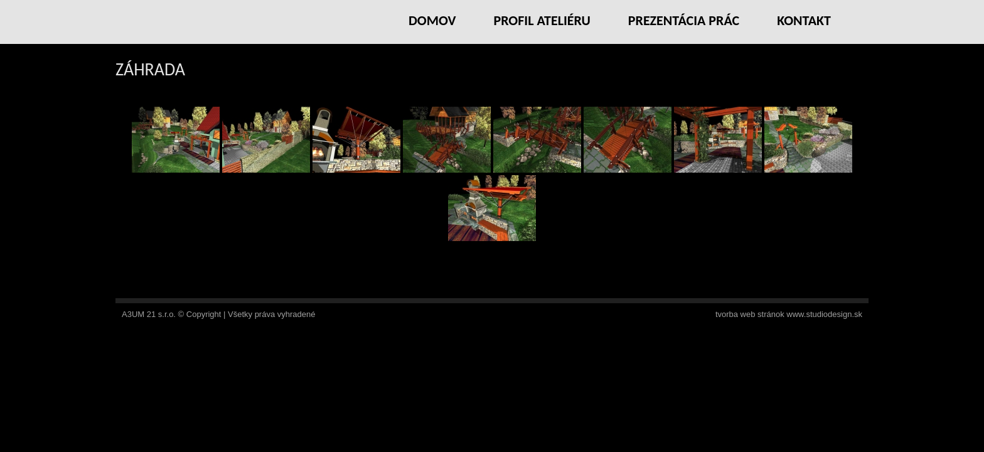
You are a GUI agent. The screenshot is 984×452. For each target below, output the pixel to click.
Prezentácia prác (683, 20)
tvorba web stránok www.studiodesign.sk (788, 314)
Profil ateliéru (541, 20)
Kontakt (804, 20)
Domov (432, 20)
